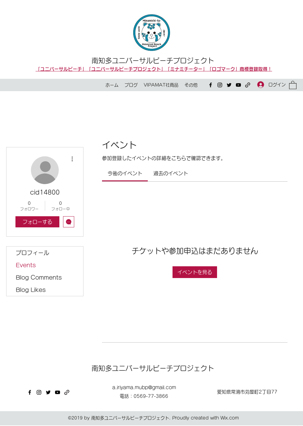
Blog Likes (31, 290)
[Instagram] (220, 85)
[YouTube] (238, 85)
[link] (125, 173)
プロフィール (32, 252)
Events (26, 265)
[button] (293, 84)
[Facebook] (210, 85)
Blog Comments (39, 277)
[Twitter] (229, 85)
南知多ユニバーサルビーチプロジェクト (153, 60)
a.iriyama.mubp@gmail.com (144, 387)
